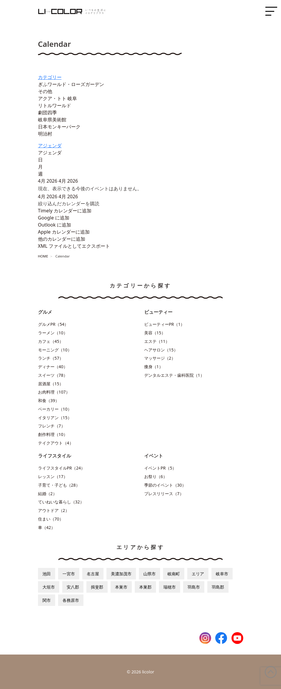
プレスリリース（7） (164, 493)
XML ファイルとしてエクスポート (74, 246)
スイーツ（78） (53, 375)
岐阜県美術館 (52, 119)
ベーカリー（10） (55, 409)
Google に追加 (53, 217)
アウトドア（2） (53, 510)
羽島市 (194, 587)
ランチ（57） (50, 358)
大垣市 (48, 587)
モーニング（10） (55, 350)
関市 (46, 600)
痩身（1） (153, 366)
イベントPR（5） (160, 468)
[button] (68, 203)
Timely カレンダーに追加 (64, 210)
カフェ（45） (50, 341)
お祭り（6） (155, 476)
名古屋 (93, 573)
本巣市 (121, 587)
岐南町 (173, 573)
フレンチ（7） (51, 426)
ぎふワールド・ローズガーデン (71, 84)
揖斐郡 (97, 587)
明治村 (45, 133)
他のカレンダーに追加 (61, 239)
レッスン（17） (53, 476)
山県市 (149, 573)
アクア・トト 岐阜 (57, 98)
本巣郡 (145, 587)
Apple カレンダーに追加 (64, 232)
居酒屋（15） (50, 383)
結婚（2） (47, 493)
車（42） (46, 527)
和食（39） (48, 400)
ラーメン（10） (53, 333)
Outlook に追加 (54, 225)
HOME (43, 256)
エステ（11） (157, 341)
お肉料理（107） (54, 392)
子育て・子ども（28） (59, 485)
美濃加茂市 (121, 573)
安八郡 (73, 587)
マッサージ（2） (159, 358)
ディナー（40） (53, 366)
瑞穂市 (169, 587)
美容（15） (154, 333)
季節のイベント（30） (165, 485)
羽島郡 (218, 587)
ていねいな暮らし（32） (61, 502)
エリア (198, 573)
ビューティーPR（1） (164, 324)
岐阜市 (222, 573)
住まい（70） (50, 519)
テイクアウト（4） (55, 443)
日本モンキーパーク (59, 126)
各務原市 (71, 600)
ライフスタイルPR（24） (61, 468)
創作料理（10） (53, 434)
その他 (45, 91)
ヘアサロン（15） (161, 350)
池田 (46, 573)
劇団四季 (47, 112)
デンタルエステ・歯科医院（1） (174, 375)
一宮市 (69, 573)
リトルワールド (54, 105)
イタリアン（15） (55, 417)
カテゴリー (50, 77)
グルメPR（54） (53, 324)
